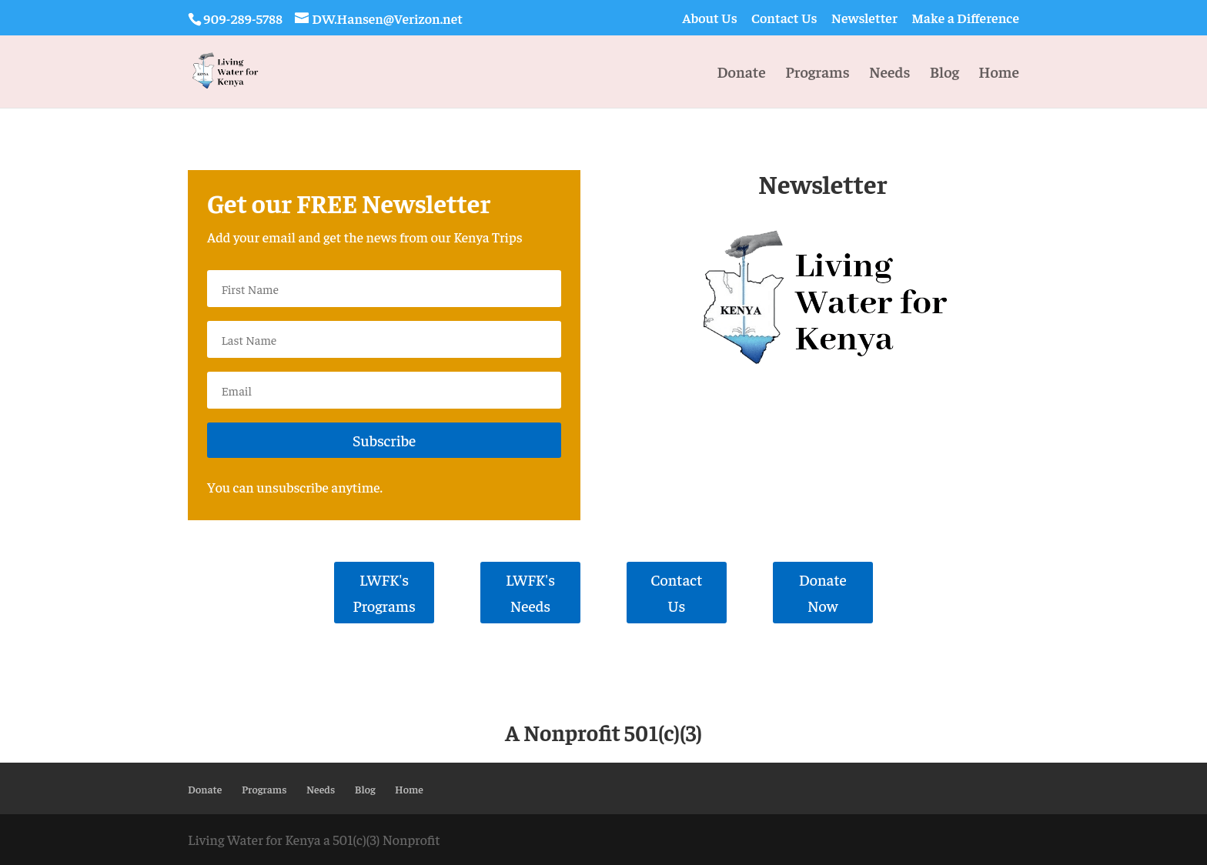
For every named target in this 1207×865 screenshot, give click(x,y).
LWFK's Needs (530, 592)
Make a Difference (965, 18)
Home (998, 73)
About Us (709, 18)
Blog (944, 73)
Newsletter (864, 18)
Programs (817, 73)
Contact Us (784, 18)
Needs (889, 73)
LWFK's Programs (384, 592)
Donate (741, 73)
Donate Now (823, 592)
